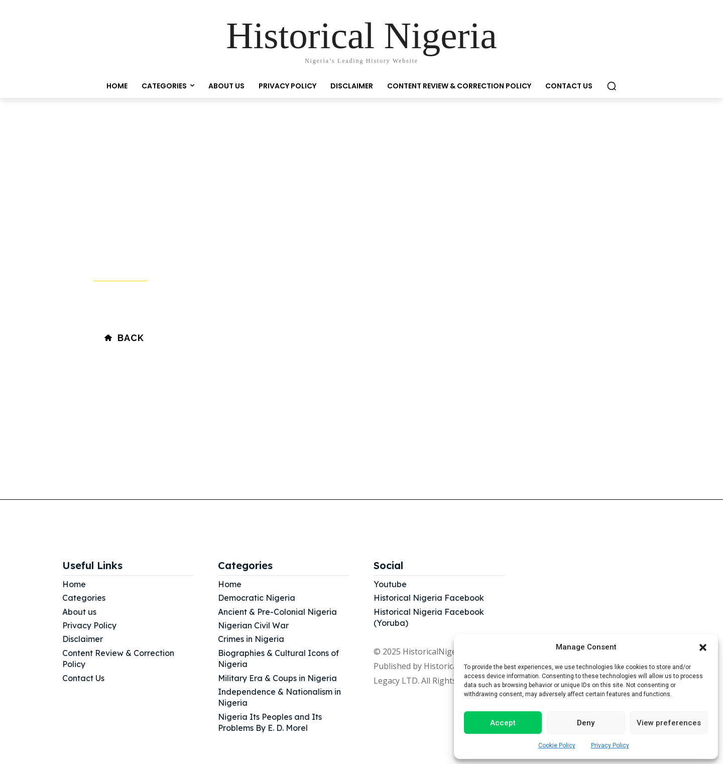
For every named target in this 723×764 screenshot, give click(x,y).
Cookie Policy (556, 745)
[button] (703, 647)
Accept (503, 722)
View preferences (669, 722)
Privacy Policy (610, 745)
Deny (585, 722)
